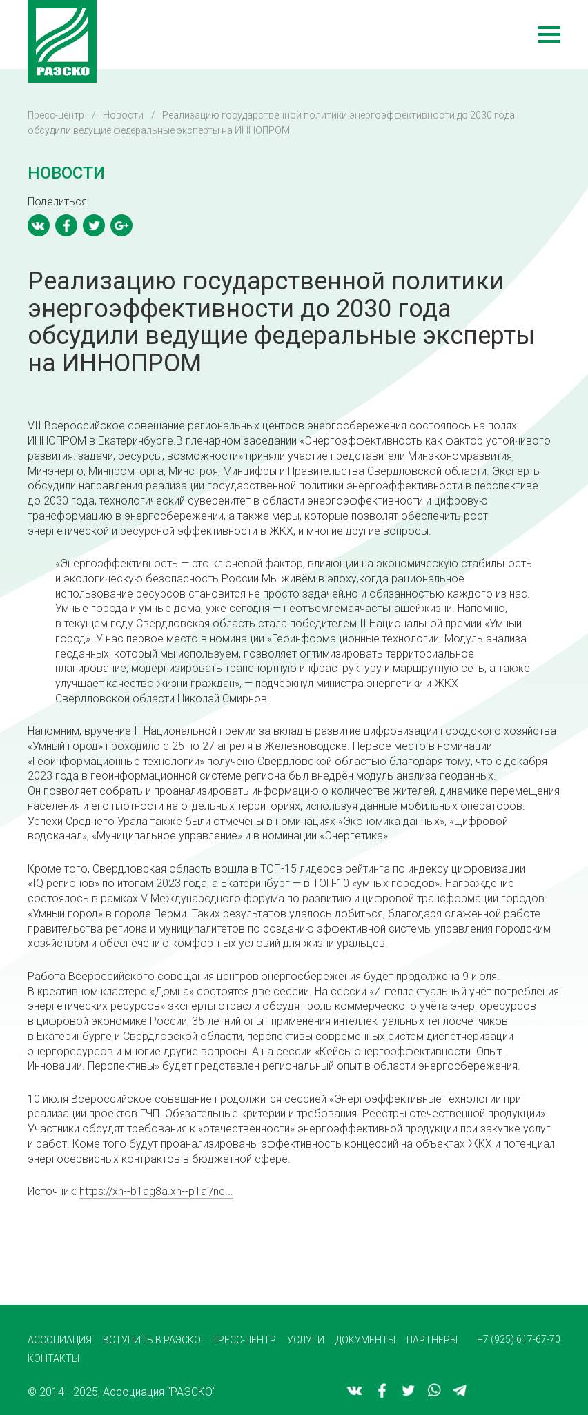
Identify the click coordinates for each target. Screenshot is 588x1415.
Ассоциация (60, 1339)
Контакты (53, 1358)
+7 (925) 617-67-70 (519, 1339)
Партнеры (432, 1339)
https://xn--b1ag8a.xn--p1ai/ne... (156, 1191)
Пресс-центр (56, 115)
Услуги (305, 1339)
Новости (123, 115)
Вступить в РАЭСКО (152, 1339)
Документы (365, 1339)
